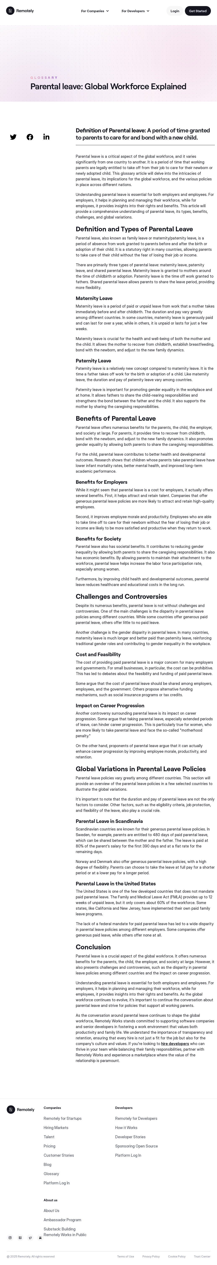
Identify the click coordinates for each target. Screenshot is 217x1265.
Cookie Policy (177, 1256)
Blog (47, 1164)
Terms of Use (125, 1256)
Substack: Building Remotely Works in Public (65, 1232)
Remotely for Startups (63, 1118)
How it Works (126, 1127)
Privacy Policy (151, 1256)
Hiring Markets (56, 1127)
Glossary (51, 1174)
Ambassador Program (62, 1220)
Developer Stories (130, 1137)
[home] (20, 10)
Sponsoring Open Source (136, 1146)
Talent (49, 1137)
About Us (51, 1210)
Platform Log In (57, 1183)
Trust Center (202, 1256)
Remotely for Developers (136, 1118)
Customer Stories (59, 1155)
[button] (95, 11)
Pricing (49, 1146)
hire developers (175, 1043)
